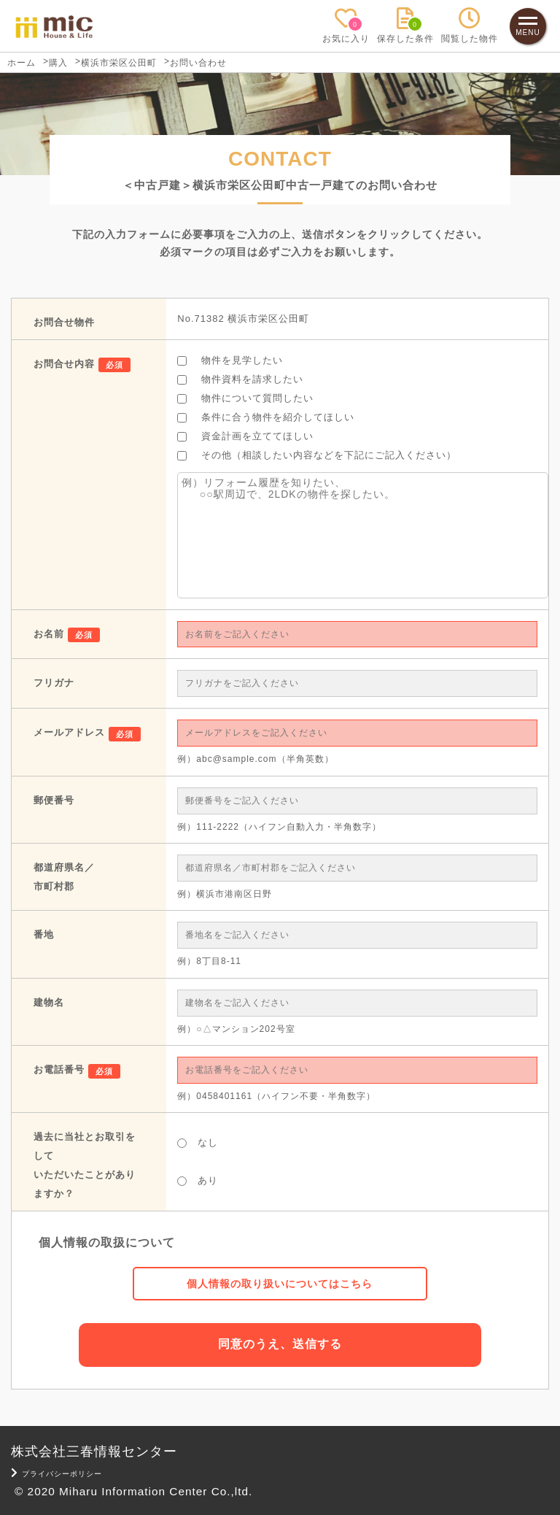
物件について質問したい (245, 398)
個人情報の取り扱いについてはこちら (280, 1284)
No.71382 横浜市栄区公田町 (243, 318)
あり (197, 1180)
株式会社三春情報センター (94, 1450)
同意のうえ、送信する (280, 1344)
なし (197, 1142)
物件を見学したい (230, 360)
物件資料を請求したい (240, 379)
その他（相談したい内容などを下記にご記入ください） (316, 455)
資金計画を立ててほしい (245, 436)
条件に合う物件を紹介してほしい (265, 417)
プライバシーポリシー (57, 1473)
